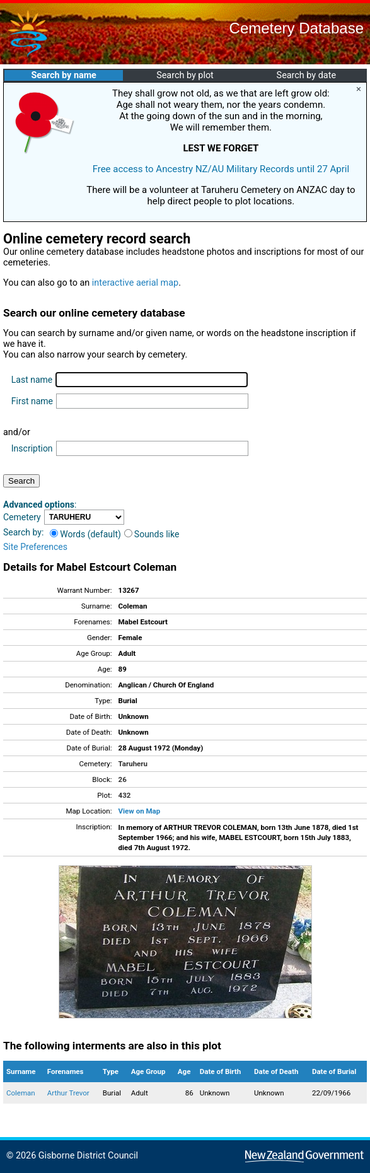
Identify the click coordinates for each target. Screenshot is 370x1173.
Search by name (63, 75)
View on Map (140, 811)
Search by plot (185, 75)
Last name (31, 380)
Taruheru (133, 763)
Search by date (306, 75)
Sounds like (152, 534)
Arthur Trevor (68, 1092)
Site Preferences (35, 547)
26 (123, 779)
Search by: (23, 532)
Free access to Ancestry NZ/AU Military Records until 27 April (221, 169)
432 (125, 795)
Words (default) (85, 534)
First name (32, 401)
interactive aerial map (135, 282)
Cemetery (22, 517)
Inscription (32, 448)
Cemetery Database (296, 28)
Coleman (20, 1092)
